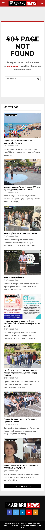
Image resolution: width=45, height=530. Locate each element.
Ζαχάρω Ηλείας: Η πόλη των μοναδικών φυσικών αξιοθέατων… (20, 141)
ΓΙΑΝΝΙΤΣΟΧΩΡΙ (10, 161)
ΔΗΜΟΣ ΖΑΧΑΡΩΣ (11, 115)
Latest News (11, 107)
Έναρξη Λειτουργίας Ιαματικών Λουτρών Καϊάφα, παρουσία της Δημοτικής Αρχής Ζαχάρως (20, 373)
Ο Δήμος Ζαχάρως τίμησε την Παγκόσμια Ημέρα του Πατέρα (20, 420)
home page (12, 66)
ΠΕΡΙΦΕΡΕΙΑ (9, 208)
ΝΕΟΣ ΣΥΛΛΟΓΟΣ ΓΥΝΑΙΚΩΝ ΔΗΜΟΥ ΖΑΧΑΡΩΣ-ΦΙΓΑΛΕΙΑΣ (21, 467)
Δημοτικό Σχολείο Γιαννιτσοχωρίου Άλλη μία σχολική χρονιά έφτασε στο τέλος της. (22, 188)
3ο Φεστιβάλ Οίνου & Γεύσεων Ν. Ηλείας (20, 233)
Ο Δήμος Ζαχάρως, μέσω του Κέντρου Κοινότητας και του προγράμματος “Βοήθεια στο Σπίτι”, (22, 324)
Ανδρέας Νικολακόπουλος (14, 277)
